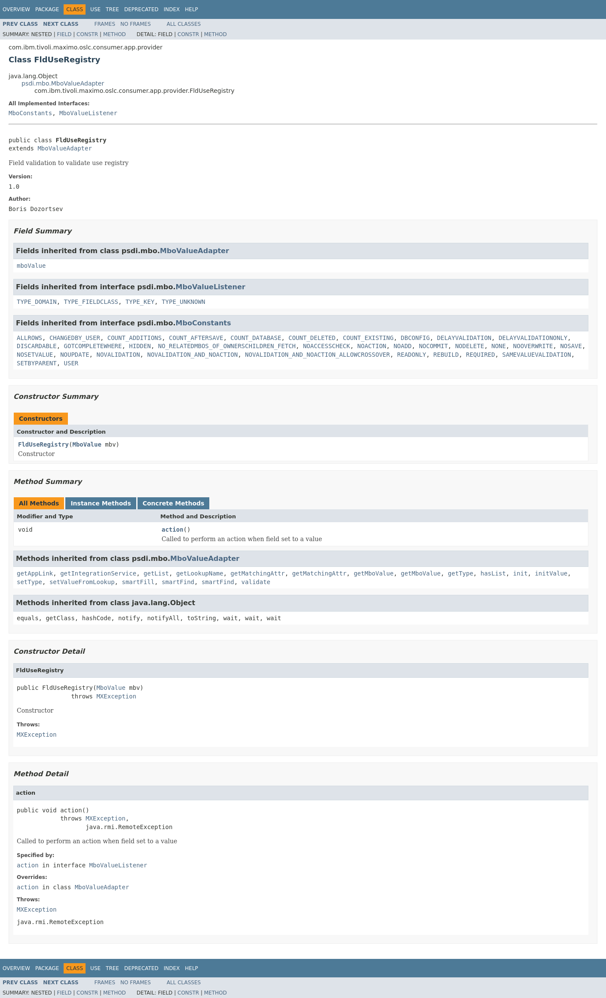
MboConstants (30, 113)
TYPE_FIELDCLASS (91, 301)
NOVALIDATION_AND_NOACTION (192, 354)
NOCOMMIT (433, 346)
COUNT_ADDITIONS (134, 337)
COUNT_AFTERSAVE (196, 337)
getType (460, 573)
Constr (87, 34)
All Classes (184, 24)
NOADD (403, 346)
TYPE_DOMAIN (37, 301)
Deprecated (141, 9)
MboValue (86, 444)
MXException (116, 696)
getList (156, 573)
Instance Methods (100, 503)
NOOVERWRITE (533, 346)
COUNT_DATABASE (255, 337)
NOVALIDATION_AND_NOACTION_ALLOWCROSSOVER (317, 354)
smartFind (178, 582)
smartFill (138, 582)
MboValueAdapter (64, 148)
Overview (16, 9)
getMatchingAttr (257, 573)
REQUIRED (480, 354)
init (520, 573)
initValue (551, 573)
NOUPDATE (74, 354)
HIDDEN (140, 346)
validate (256, 582)
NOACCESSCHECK (326, 346)
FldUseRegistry (43, 444)
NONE (498, 346)
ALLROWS (29, 337)
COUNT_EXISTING (368, 337)
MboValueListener (88, 113)
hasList (493, 573)
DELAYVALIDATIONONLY (533, 337)
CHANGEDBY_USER (74, 337)
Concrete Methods (174, 503)
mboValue (31, 265)
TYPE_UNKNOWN (183, 301)
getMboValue (374, 573)
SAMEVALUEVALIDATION (536, 354)
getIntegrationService (98, 573)
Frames (105, 24)
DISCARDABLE (37, 346)
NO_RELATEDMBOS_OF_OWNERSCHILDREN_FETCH (227, 346)
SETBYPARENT (37, 363)
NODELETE (469, 346)
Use (95, 9)
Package (47, 9)
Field (64, 34)
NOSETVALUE (35, 354)
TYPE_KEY (139, 301)
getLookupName (199, 573)
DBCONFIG (415, 337)
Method (114, 34)
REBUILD (446, 354)
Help (191, 9)
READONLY (411, 354)
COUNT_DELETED (312, 337)
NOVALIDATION (118, 354)
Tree (112, 9)
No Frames (135, 24)
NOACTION (371, 346)
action (173, 529)
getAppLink (35, 573)
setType (29, 582)
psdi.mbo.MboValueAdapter (62, 83)
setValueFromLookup (82, 582)
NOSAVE (571, 346)
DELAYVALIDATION (464, 337)
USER (71, 363)
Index (172, 9)
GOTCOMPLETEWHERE (93, 346)
